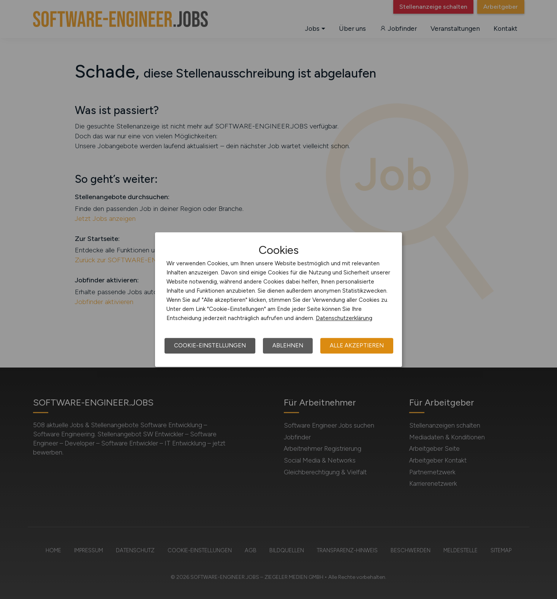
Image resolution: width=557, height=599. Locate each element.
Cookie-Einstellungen (210, 345)
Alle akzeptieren (357, 345)
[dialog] (278, 299)
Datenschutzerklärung (344, 318)
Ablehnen (287, 345)
